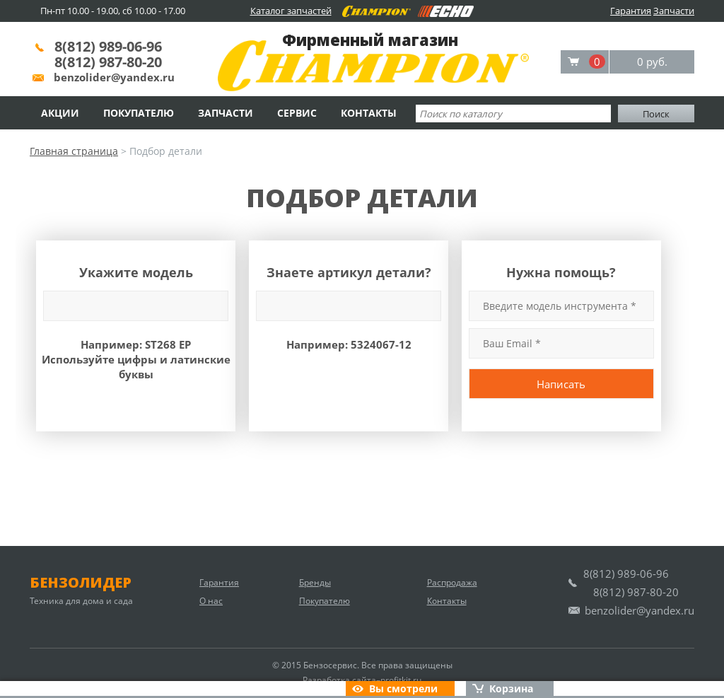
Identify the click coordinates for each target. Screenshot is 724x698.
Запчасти (673, 10)
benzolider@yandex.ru (114, 77)
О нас (211, 601)
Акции (60, 113)
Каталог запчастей (291, 10)
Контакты (369, 113)
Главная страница (74, 151)
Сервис (297, 113)
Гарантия (630, 10)
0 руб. (652, 61)
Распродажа (452, 582)
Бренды (315, 582)
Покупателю (138, 113)
